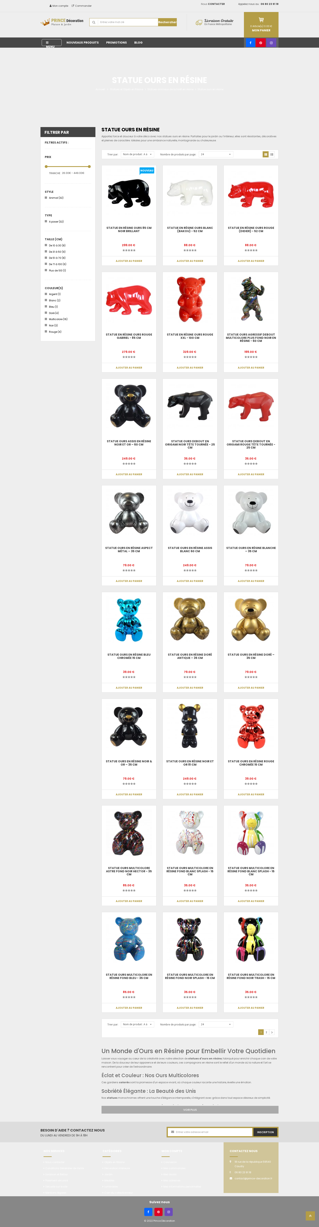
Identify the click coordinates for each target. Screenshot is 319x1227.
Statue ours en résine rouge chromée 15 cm (251, 762)
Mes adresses (171, 1180)
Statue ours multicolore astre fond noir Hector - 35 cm (129, 871)
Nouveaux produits (83, 43)
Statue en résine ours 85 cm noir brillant (129, 229)
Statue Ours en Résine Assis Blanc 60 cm (190, 549)
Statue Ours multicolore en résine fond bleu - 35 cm (129, 976)
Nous (213, 4)
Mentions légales (55, 1192)
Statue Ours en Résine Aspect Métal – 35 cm (129, 549)
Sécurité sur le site (56, 1186)
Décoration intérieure (117, 1168)
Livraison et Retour (56, 1174)
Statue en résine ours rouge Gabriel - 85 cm (129, 336)
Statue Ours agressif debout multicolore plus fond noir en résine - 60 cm (251, 338)
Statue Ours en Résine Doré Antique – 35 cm (190, 656)
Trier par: (112, 154)
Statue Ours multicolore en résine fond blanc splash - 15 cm (189, 871)
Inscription (265, 1132)
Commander (82, 6)
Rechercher (167, 22)
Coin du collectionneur (118, 1192)
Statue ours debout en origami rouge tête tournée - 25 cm (251, 444)
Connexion (170, 1162)
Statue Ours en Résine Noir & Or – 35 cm (129, 762)
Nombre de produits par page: (178, 154)
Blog (138, 43)
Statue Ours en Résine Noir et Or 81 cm (190, 762)
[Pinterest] (261, 42)
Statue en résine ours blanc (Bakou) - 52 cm (190, 229)
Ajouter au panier (129, 261)
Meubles (109, 1180)
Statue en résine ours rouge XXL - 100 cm (190, 336)
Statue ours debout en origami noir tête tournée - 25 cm (190, 444)
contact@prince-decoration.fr (253, 1178)
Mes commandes (174, 1168)
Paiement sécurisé (56, 1180)
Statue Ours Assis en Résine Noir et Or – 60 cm (129, 442)
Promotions (116, 43)
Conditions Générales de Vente (64, 1168)
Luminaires (111, 1186)
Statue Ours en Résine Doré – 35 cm (251, 656)
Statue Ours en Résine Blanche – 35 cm (251, 549)
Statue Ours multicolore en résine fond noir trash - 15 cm (251, 976)
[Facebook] (250, 42)
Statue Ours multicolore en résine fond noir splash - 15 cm (190, 976)
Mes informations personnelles (182, 1186)
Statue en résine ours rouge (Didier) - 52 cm (251, 229)
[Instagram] (271, 42)
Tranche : (55, 173)
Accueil (100, 89)
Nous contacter (54, 1162)
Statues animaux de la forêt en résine (170, 89)
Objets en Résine (114, 1162)
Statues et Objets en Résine (126, 89)
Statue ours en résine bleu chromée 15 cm (129, 656)
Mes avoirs (170, 1174)
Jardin (108, 1174)
